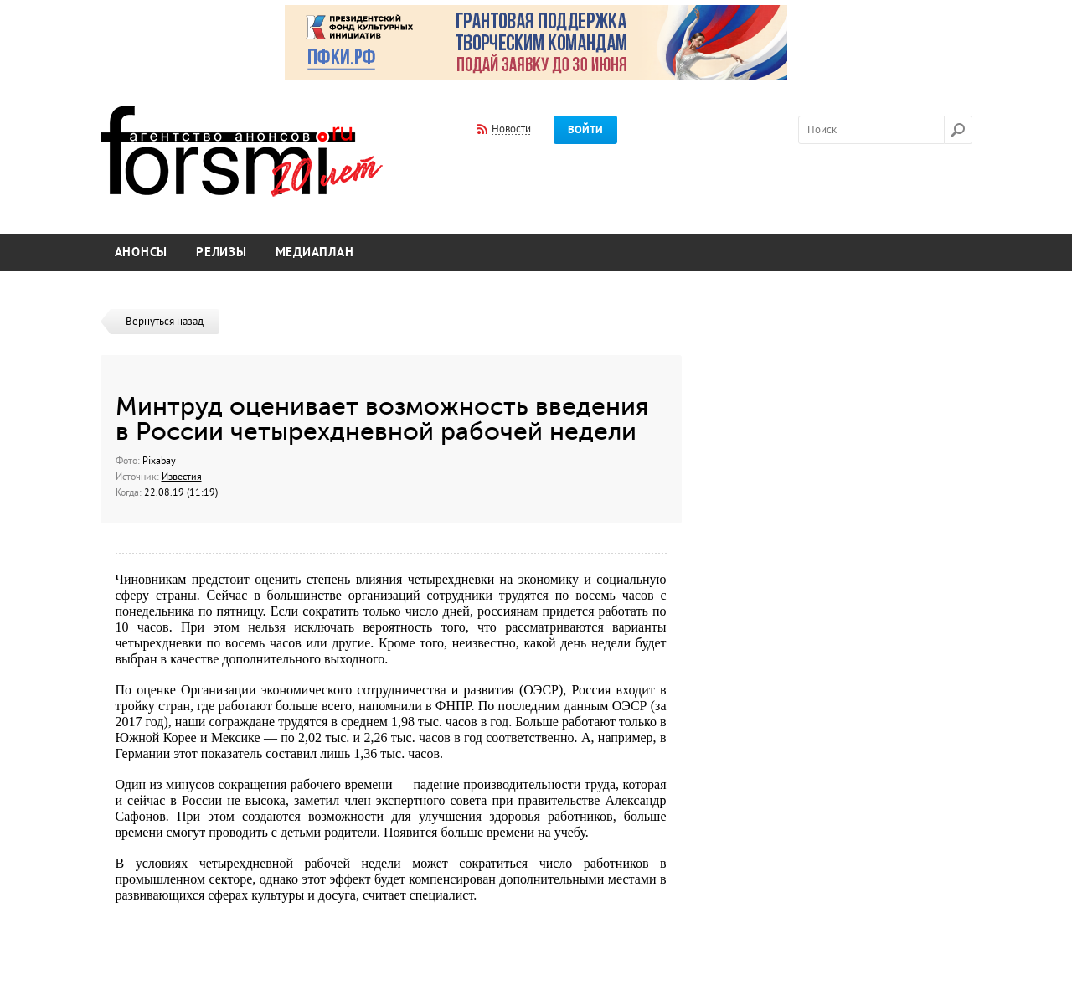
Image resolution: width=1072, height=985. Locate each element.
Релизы (221, 252)
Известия (182, 476)
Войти (585, 130)
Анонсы (141, 252)
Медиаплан (315, 252)
